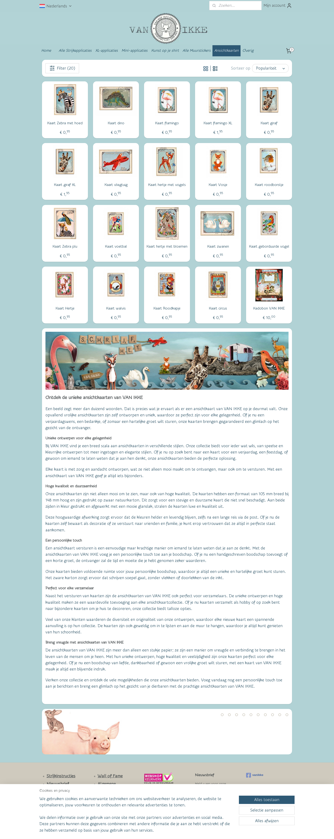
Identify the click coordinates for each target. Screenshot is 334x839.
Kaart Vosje (218, 185)
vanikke (254, 775)
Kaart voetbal (116, 246)
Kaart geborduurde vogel (269, 246)
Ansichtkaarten (226, 50)
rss (157, 830)
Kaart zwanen (218, 246)
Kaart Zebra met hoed (65, 123)
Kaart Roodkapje (167, 308)
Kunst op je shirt (165, 50)
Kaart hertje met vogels (167, 185)
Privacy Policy (107, 805)
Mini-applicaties (135, 50)
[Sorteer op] (270, 68)
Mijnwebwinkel (212, 830)
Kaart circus (218, 308)
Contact (54, 791)
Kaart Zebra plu (65, 246)
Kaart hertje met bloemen (167, 246)
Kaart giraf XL (65, 185)
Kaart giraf (269, 123)
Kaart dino (116, 123)
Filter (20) (62, 68)
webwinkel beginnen (174, 830)
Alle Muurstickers (197, 50)
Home (46, 50)
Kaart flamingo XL (218, 123)
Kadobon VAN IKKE (269, 308)
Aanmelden (209, 800)
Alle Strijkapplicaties (75, 50)
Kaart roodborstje (269, 185)
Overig (248, 50)
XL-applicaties (106, 50)
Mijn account (277, 5)
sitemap (148, 830)
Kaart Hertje (65, 308)
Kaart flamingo (167, 123)
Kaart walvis (116, 308)
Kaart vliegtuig (116, 185)
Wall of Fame (110, 776)
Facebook (56, 805)
